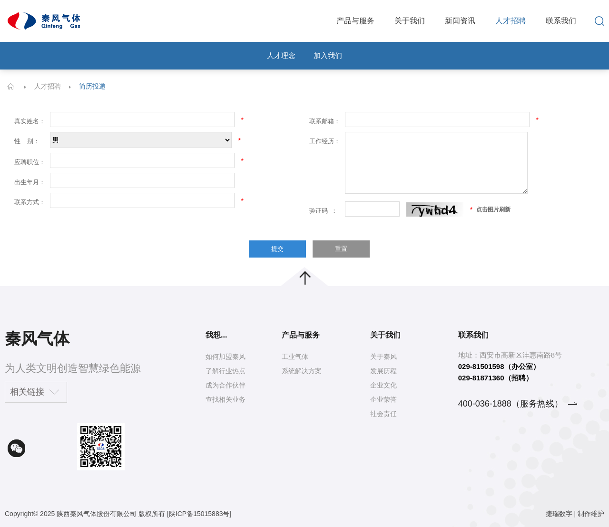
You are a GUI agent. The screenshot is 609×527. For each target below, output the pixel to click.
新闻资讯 (460, 21)
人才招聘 (510, 21)
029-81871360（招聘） (495, 378)
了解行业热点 (226, 371)
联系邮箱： (324, 121)
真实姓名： (29, 121)
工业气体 (295, 356)
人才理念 (281, 55)
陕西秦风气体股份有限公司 (97, 513)
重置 (341, 248)
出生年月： (29, 182)
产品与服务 (355, 21)
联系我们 (561, 21)
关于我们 (409, 21)
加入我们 (328, 55)
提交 (277, 248)
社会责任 (383, 414)
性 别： (26, 141)
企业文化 (383, 385)
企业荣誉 (383, 399)
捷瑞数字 (559, 513)
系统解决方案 (302, 371)
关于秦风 (383, 356)
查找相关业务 (226, 399)
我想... (216, 335)
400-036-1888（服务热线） (510, 403)
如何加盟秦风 (226, 356)
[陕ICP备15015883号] (199, 513)
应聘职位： (29, 162)
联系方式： (29, 202)
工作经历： (324, 141)
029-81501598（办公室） (499, 366)
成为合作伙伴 (226, 385)
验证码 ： (323, 210)
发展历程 (383, 371)
